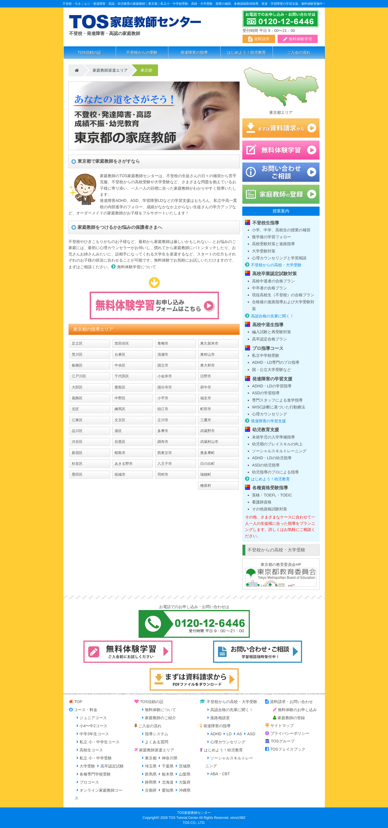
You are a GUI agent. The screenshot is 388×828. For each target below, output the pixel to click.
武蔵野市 (207, 431)
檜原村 (205, 485)
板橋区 (77, 365)
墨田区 (77, 474)
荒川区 (77, 354)
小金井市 (164, 376)
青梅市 (162, 343)
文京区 (120, 420)
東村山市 (207, 354)
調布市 (162, 442)
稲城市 (120, 474)
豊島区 (120, 387)
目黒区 (120, 442)
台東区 (120, 354)
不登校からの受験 (141, 52)
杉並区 (77, 463)
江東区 (77, 420)
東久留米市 (209, 343)
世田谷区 (122, 343)
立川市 (162, 420)
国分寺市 (164, 387)
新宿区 (77, 453)
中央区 (120, 365)
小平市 (162, 398)
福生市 (205, 398)
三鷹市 (205, 420)
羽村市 (162, 474)
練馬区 (120, 409)
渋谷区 (77, 442)
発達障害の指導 (194, 52)
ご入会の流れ (298, 52)
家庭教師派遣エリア (110, 70)
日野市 (205, 376)
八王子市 (164, 463)
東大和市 (207, 365)
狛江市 (162, 409)
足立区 (77, 343)
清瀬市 (162, 354)
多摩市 (162, 431)
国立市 (162, 365)
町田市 (205, 409)
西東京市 (164, 453)
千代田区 (122, 376)
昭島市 (120, 453)
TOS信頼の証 (89, 52)
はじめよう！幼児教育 (246, 52)
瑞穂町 (205, 474)
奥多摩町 (207, 453)
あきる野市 (124, 463)
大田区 (77, 387)
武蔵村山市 (209, 442)
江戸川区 (79, 376)
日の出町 (207, 463)
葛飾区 (77, 398)
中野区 (120, 398)
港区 (118, 431)
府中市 (205, 387)
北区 (75, 409)
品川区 (77, 431)
